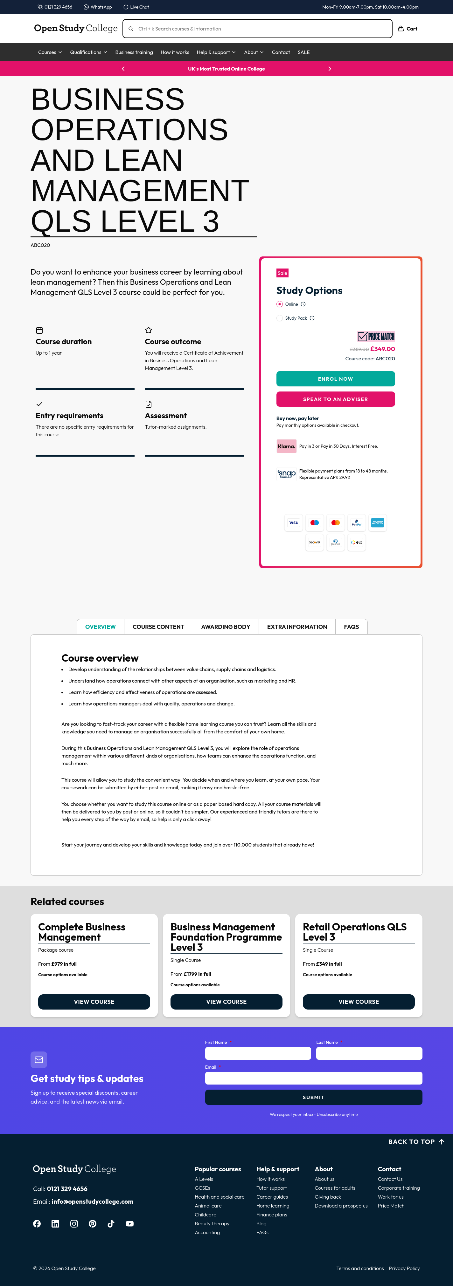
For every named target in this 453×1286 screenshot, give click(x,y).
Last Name (329, 1042)
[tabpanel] (226, 755)
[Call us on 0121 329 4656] (54, 7)
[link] (94, 965)
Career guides (272, 1197)
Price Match (391, 1205)
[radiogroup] (335, 311)
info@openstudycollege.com (93, 1201)
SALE (304, 52)
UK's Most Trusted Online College (226, 68)
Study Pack (296, 318)
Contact (281, 52)
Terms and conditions (360, 1268)
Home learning (272, 1205)
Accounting (207, 1232)
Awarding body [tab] (225, 626)
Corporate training (399, 1188)
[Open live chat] (136, 7)
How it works (175, 52)
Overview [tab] (100, 626)
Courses (50, 52)
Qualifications (89, 52)
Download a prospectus (341, 1205)
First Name (218, 1042)
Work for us (391, 1197)
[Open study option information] (303, 304)
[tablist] (226, 627)
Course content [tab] (158, 626)
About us (324, 1179)
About (254, 52)
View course (94, 1001)
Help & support (216, 52)
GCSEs (202, 1188)
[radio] (279, 304)
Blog (261, 1223)
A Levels (204, 1179)
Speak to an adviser (335, 399)
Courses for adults (335, 1188)
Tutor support (271, 1188)
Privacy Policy (404, 1268)
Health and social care (219, 1197)
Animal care (208, 1205)
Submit (314, 1097)
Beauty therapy (212, 1223)
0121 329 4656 (67, 1189)
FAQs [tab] (351, 626)
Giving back (328, 1197)
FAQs (262, 1232)
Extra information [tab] (297, 626)
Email (213, 1067)
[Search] (260, 28)
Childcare (205, 1214)
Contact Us (390, 1179)
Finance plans (271, 1214)
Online (291, 304)
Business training (134, 52)
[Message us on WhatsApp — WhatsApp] (97, 7)
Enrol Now (335, 379)
